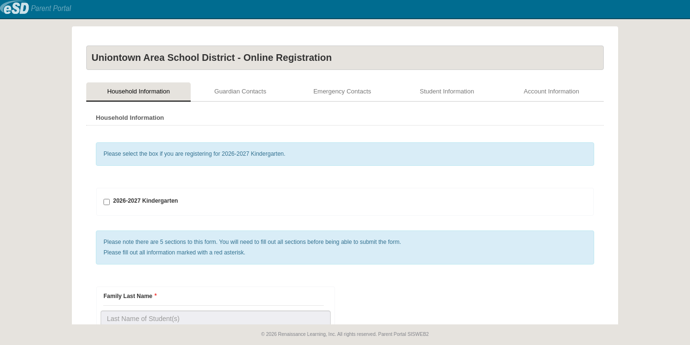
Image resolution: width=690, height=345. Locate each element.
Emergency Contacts (342, 91)
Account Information (551, 91)
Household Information (138, 91)
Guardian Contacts (240, 91)
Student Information (447, 91)
